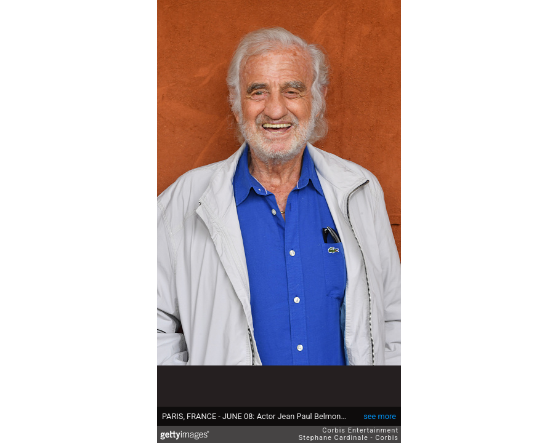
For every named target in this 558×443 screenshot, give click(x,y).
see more (379, 416)
